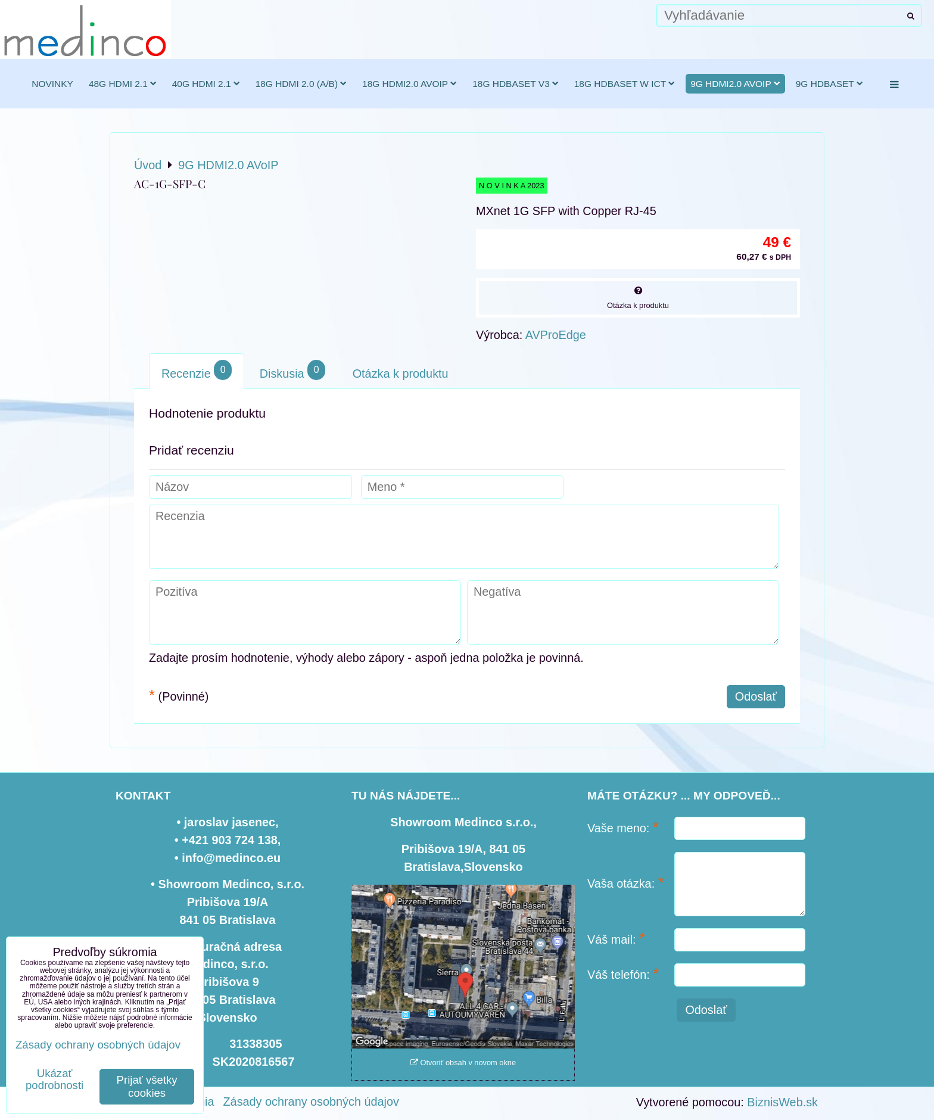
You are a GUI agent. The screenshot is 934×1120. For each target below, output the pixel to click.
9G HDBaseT (829, 84)
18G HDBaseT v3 (515, 84)
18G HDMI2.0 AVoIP (409, 84)
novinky (52, 84)
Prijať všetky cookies (147, 1086)
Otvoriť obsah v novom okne (463, 1062)
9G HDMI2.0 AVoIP (735, 84)
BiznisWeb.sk (782, 1102)
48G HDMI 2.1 (123, 84)
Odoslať (756, 696)
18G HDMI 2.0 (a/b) (301, 84)
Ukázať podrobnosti (54, 1079)
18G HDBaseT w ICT (624, 84)
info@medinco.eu (231, 857)
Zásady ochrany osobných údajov (311, 1101)
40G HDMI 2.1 (206, 84)
